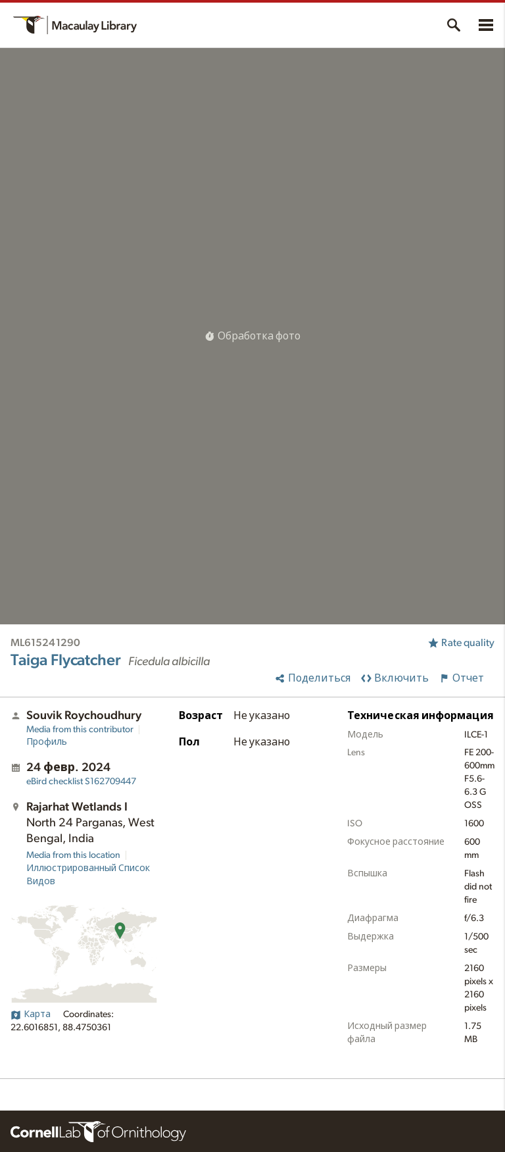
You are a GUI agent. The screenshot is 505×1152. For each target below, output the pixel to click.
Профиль (46, 742)
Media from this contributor (79, 729)
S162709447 (81, 781)
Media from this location (73, 855)
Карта (31, 1014)
